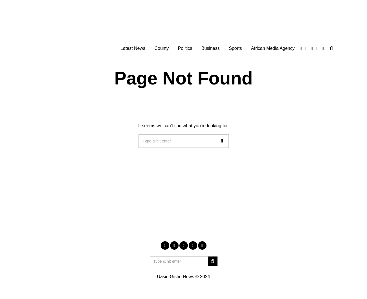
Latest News (132, 48)
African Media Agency (273, 48)
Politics (185, 48)
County (161, 48)
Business (210, 48)
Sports (235, 48)
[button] (222, 141)
